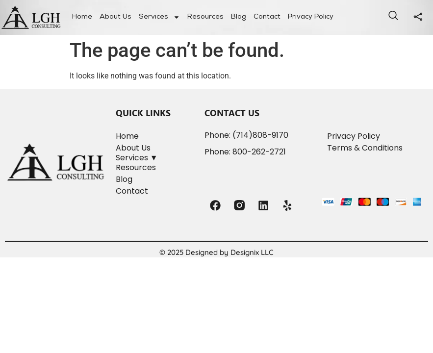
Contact (267, 17)
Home (82, 17)
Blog (238, 17)
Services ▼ (137, 157)
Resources (205, 17)
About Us (115, 17)
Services (159, 17)
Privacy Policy (310, 17)
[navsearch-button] (393, 17)
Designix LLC (252, 252)
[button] (155, 158)
